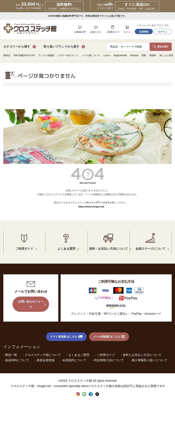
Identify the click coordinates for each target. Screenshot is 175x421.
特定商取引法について (109, 355)
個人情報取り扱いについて (149, 355)
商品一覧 (11, 350)
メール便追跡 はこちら (109, 332)
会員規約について (74, 355)
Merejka (134, 55)
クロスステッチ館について (43, 350)
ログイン (162, 31)
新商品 (6, 55)
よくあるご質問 (78, 350)
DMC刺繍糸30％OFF (24, 55)
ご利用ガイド (106, 350)
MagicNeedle (120, 55)
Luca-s (106, 55)
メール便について (91, 55)
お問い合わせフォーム (30, 300)
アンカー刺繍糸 (46, 55)
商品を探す (161, 46)
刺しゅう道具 (166, 55)
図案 (144, 55)
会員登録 (143, 31)
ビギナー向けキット (68, 55)
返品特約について (17, 355)
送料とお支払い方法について (142, 350)
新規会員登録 (46, 355)
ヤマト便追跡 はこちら (66, 332)
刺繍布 (152, 55)
